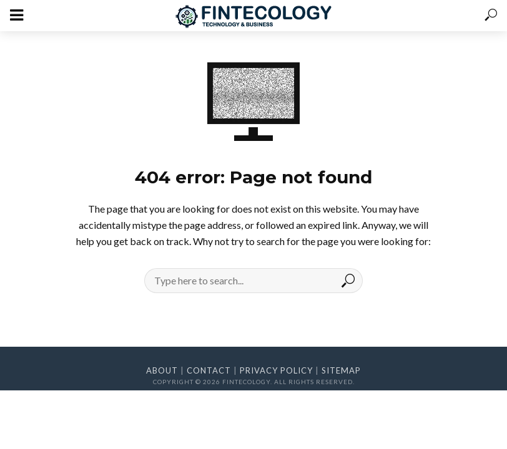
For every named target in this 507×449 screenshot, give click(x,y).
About (162, 370)
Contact (209, 370)
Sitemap (341, 370)
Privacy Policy (276, 370)
